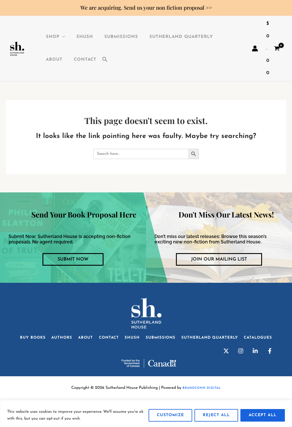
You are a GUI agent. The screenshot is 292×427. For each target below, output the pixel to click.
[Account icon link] (255, 48)
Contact (51, 60)
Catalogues (146, 355)
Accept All (263, 415)
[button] (74, 59)
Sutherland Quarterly (167, 37)
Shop (49, 37)
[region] (146, 413)
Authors (70, 339)
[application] (56, 37)
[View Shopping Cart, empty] (273, 48)
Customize (170, 415)
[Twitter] (226, 370)
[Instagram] (241, 370)
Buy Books (37, 339)
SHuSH (76, 37)
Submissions (110, 37)
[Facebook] (270, 370)
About (215, 37)
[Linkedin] (255, 370)
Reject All (216, 415)
